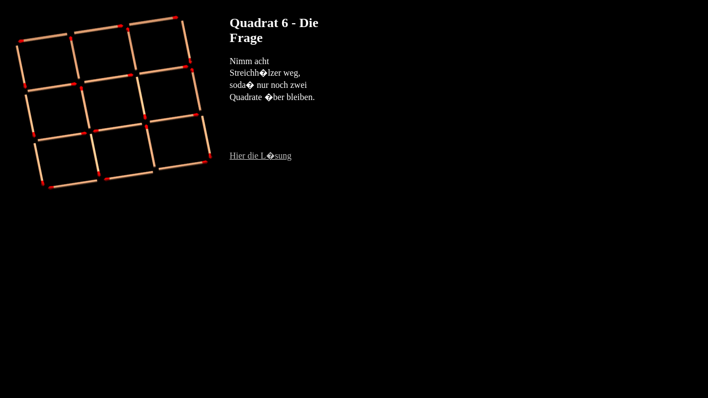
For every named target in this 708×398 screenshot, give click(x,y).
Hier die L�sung (260, 155)
